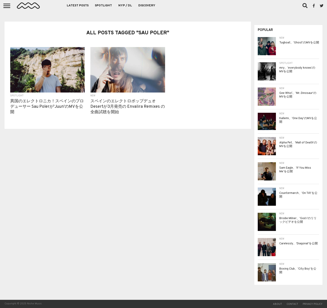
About (277, 304)
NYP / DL (125, 6)
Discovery (146, 6)
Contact (292, 304)
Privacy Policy (312, 304)
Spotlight (103, 6)
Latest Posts (78, 6)
